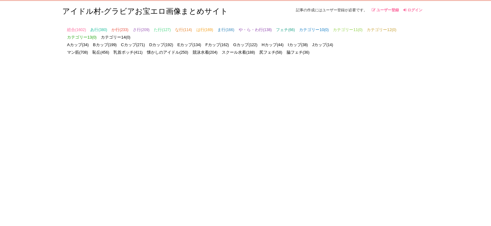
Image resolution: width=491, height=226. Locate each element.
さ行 (141, 29)
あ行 (98, 29)
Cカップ (133, 44)
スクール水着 (238, 52)
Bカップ (105, 44)
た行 (162, 29)
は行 (204, 29)
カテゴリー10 (313, 29)
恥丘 (100, 52)
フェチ (285, 29)
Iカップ (298, 44)
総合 (76, 29)
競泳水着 (205, 52)
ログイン (412, 10)
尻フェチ (270, 52)
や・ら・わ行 (255, 29)
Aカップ (78, 44)
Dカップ (161, 44)
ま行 (225, 29)
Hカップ (273, 44)
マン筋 (77, 52)
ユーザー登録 (385, 10)
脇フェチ (298, 52)
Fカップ (217, 44)
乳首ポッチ (127, 52)
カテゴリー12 (381, 29)
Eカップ (189, 44)
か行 (119, 29)
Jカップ (322, 44)
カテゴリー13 (81, 37)
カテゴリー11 (347, 29)
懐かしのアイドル (167, 52)
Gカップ (245, 44)
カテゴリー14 (115, 37)
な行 (183, 29)
